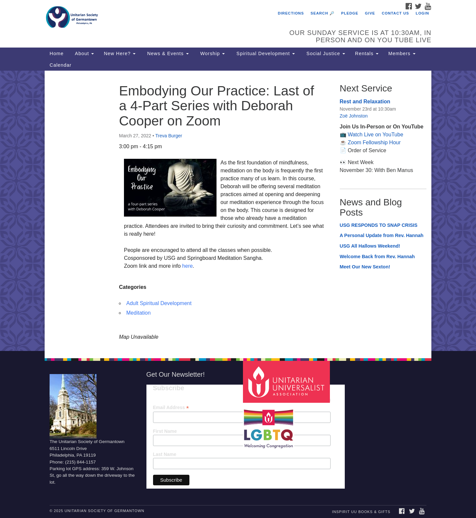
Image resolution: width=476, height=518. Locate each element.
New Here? (120, 53)
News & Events (167, 53)
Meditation (138, 313)
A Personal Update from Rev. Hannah (382, 235)
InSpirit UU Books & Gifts (361, 512)
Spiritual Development (265, 53)
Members (402, 53)
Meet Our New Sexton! (365, 266)
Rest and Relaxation (365, 101)
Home (56, 53)
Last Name (165, 454)
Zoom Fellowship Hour (374, 142)
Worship (212, 53)
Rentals (366, 53)
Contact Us (395, 13)
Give (370, 13)
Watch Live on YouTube (375, 134)
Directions (291, 13)
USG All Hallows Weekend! (370, 246)
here (187, 266)
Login (422, 13)
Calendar (60, 65)
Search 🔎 (323, 13)
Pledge (349, 13)
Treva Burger (168, 135)
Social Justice (325, 53)
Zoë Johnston (354, 116)
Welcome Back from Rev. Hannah (377, 256)
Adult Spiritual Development (158, 303)
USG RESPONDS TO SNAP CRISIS (378, 225)
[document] (238, 211)
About (83, 53)
